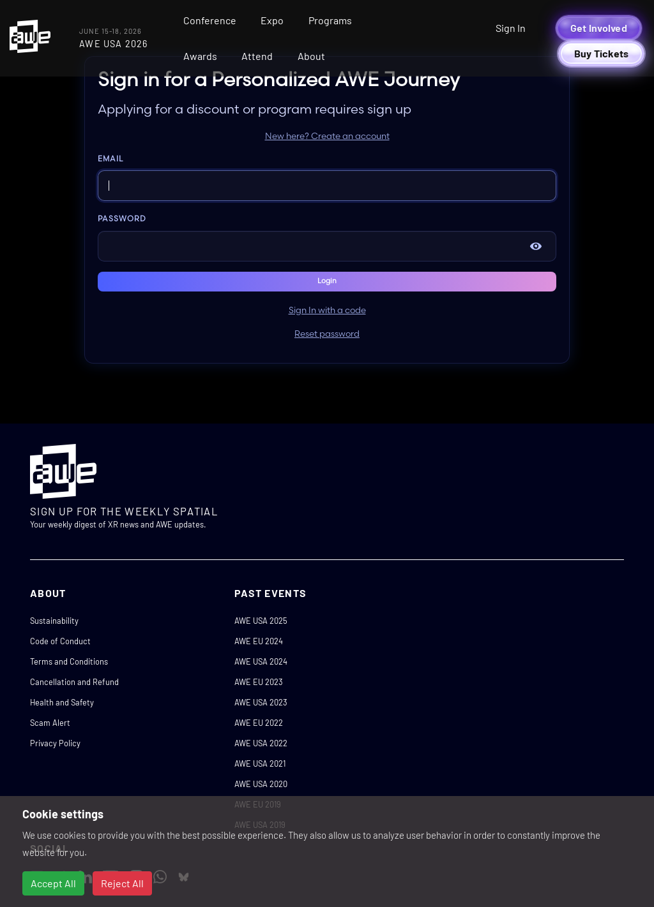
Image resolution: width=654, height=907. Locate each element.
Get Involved (598, 28)
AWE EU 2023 (258, 682)
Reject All (122, 883)
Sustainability (54, 621)
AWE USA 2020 (260, 784)
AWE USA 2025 (260, 621)
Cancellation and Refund (74, 682)
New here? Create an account (327, 136)
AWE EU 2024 (258, 641)
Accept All (53, 883)
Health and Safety (62, 702)
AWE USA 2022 (260, 743)
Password (122, 219)
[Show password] (536, 246)
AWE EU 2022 (258, 723)
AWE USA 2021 (259, 763)
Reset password (327, 334)
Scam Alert (50, 723)
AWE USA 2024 (260, 661)
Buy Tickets (601, 53)
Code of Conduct (60, 641)
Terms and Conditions (69, 661)
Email (111, 159)
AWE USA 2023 (260, 702)
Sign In (511, 28)
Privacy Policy (55, 743)
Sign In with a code (327, 311)
